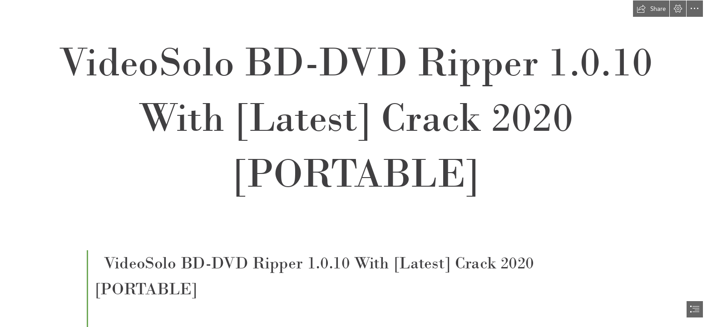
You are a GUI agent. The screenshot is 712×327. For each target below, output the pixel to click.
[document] (356, 163)
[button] (651, 8)
